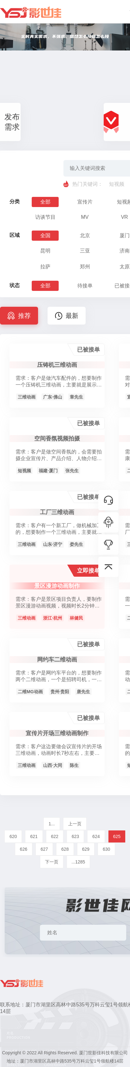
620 (13, 836)
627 (44, 849)
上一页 (74, 823)
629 (85, 849)
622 (54, 836)
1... (52, 823)
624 (96, 836)
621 (33, 836)
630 (106, 849)
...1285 (78, 861)
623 (75, 836)
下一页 (51, 861)
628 (64, 849)
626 (23, 849)
